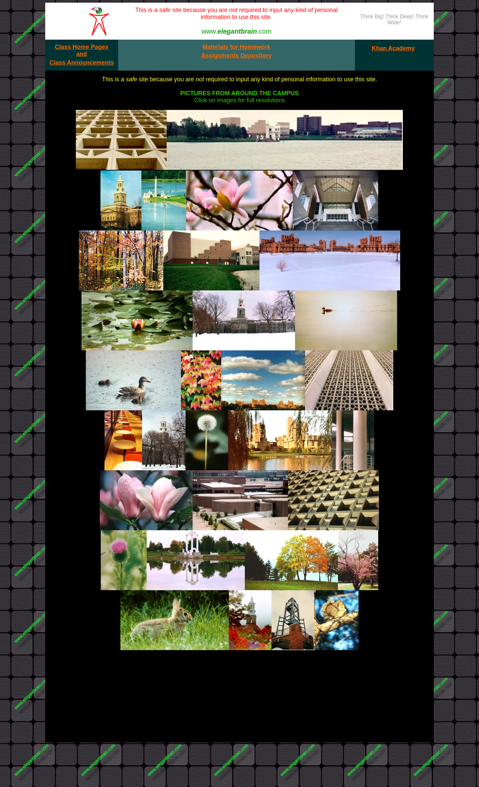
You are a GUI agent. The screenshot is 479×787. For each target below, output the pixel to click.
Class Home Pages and (81, 50)
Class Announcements (82, 62)
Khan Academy (393, 48)
